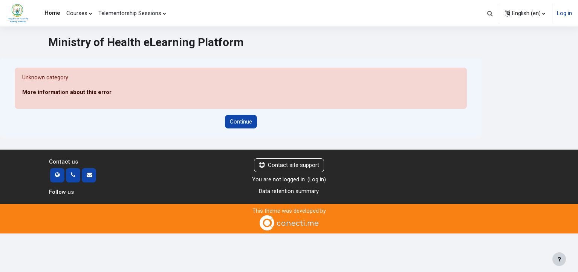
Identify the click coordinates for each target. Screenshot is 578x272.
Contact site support (289, 165)
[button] (489, 13)
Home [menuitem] (52, 12)
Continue (241, 121)
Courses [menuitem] (76, 13)
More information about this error (67, 92)
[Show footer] (559, 259)
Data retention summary (289, 191)
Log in (564, 13)
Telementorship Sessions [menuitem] (129, 13)
